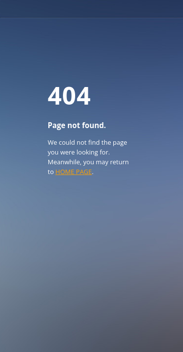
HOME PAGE (74, 171)
